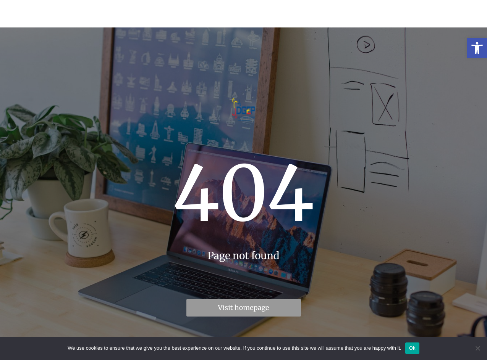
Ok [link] (412, 348)
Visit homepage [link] (243, 307)
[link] (477, 48)
